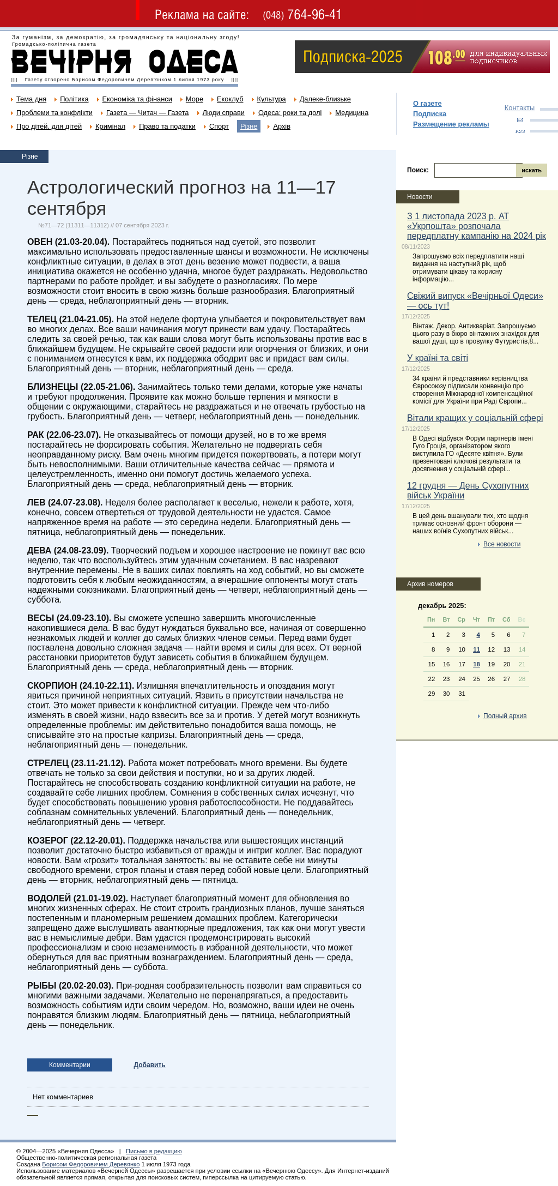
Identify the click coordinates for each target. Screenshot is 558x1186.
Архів (281, 126)
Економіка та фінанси (137, 99)
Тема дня (31, 99)
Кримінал (110, 126)
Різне (248, 126)
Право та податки (167, 126)
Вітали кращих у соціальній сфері (475, 418)
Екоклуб (230, 99)
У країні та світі (437, 358)
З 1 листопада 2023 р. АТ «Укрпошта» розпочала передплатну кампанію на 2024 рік (476, 226)
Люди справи (224, 113)
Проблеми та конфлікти (54, 113)
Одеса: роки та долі (290, 113)
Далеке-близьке (325, 99)
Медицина (351, 113)
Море (194, 99)
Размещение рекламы (451, 124)
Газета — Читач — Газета (147, 113)
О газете (427, 103)
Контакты (520, 108)
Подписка (429, 114)
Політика (74, 99)
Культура (271, 99)
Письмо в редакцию (154, 1151)
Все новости (501, 544)
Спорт (219, 126)
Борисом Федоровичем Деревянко (91, 1164)
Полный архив (505, 716)
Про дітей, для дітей (49, 126)
